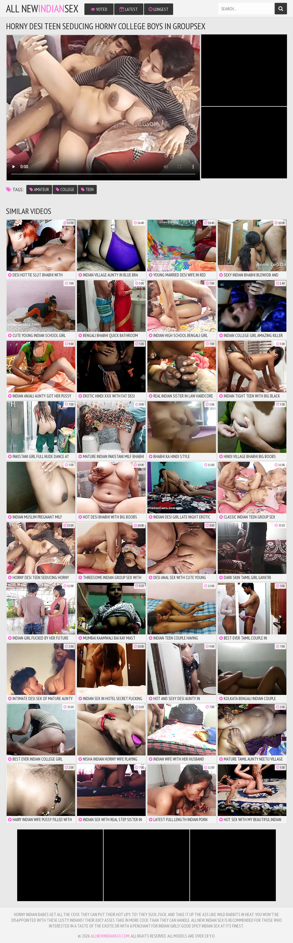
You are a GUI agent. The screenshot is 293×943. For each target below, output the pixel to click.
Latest (129, 9)
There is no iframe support (244, 70)
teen (87, 189)
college (65, 189)
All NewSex (42, 8)
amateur (39, 189)
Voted (99, 9)
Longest (159, 9)
